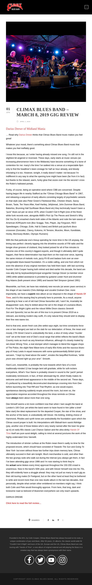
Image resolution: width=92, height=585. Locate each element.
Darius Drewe (25, 135)
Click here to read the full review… (23, 503)
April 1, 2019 (25, 121)
